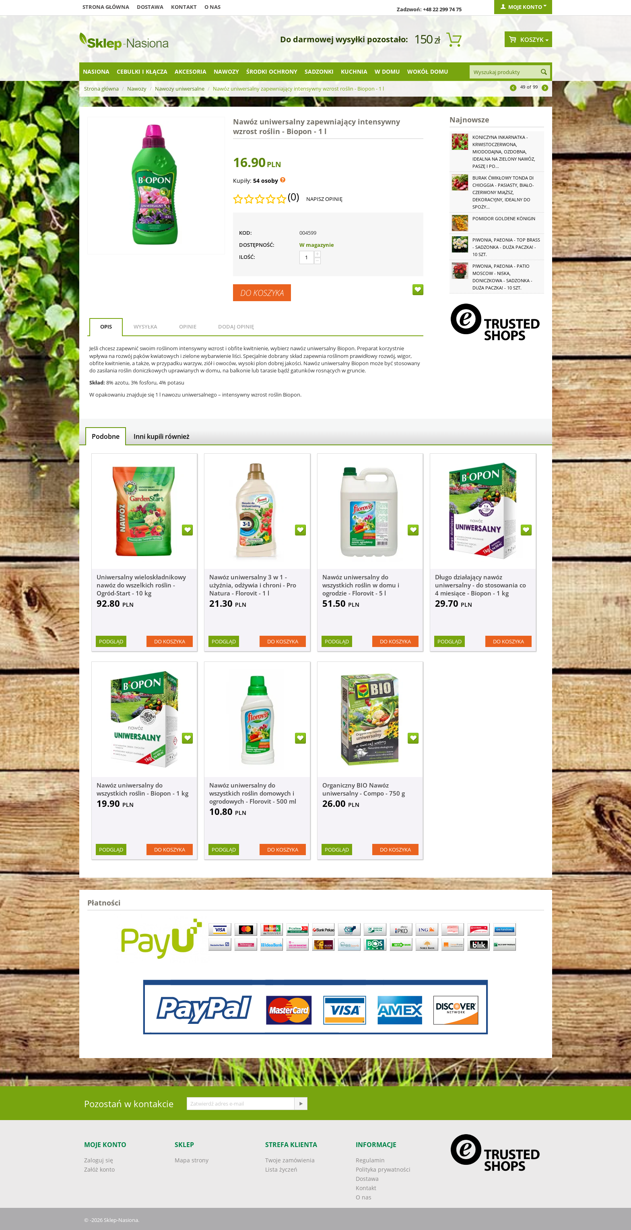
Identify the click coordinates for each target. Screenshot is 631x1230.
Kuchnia (354, 71)
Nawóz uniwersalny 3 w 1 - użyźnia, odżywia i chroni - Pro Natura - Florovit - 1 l (252, 585)
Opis (106, 326)
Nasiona (96, 71)
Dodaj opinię (236, 326)
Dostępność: (256, 244)
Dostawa (150, 6)
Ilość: (247, 256)
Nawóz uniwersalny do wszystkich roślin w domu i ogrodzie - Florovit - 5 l (360, 585)
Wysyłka (145, 326)
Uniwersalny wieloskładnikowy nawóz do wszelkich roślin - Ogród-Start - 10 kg (141, 585)
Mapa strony (191, 1160)
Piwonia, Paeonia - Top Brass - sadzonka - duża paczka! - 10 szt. (506, 247)
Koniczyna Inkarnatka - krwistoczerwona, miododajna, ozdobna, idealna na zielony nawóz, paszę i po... (503, 151)
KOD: (245, 232)
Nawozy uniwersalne (179, 88)
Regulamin (370, 1160)
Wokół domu (427, 71)
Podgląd (111, 641)
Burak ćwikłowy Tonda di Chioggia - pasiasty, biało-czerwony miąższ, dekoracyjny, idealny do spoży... (503, 192)
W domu (387, 71)
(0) (293, 196)
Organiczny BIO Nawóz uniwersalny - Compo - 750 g (363, 789)
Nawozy (226, 71)
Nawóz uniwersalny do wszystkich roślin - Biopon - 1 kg (142, 789)
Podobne (106, 436)
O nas (212, 6)
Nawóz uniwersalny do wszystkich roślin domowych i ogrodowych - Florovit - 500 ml (252, 793)
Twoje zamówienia (290, 1160)
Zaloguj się (98, 1160)
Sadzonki (319, 71)
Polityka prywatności (383, 1169)
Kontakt (184, 6)
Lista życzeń (281, 1169)
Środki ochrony (271, 71)
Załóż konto (99, 1169)
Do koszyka (262, 292)
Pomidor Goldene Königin (503, 218)
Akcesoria (190, 71)
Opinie (187, 326)
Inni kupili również (162, 436)
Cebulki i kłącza (142, 71)
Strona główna (105, 6)
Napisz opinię (324, 199)
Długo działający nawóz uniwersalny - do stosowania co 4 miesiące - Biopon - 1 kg (480, 585)
